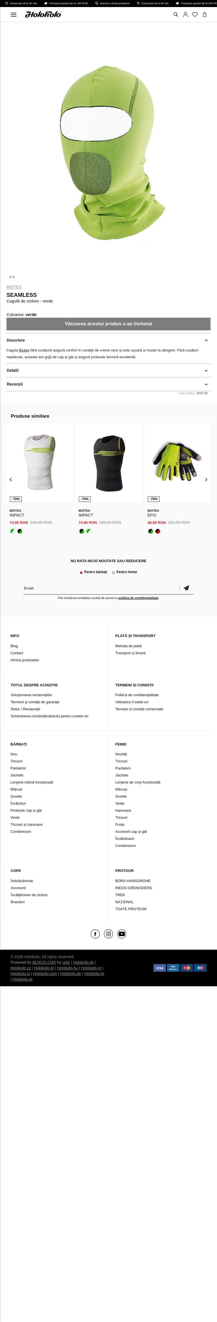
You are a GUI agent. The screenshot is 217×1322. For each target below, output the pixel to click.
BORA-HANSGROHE (133, 881)
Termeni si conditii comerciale (139, 709)
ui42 (66, 962)
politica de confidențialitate (138, 598)
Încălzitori (18, 803)
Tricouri (16, 761)
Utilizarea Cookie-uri (131, 702)
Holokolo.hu (67, 968)
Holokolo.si (20, 973)
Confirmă (186, 588)
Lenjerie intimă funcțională (31, 782)
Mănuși (16, 789)
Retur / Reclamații (25, 709)
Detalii (13, 370)
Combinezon (20, 831)
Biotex (14, 287)
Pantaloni (18, 768)
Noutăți (121, 754)
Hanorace (123, 810)
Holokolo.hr (94, 973)
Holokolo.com (45, 973)
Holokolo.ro (91, 968)
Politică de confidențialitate (137, 695)
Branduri (18, 902)
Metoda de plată (128, 646)
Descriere (16, 340)
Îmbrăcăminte (22, 881)
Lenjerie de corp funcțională (137, 782)
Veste (15, 817)
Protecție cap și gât (26, 810)
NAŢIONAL (124, 902)
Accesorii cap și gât (131, 831)
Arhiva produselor (24, 660)
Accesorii (18, 888)
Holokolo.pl (44, 968)
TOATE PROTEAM (130, 909)
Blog (14, 646)
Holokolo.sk (83, 962)
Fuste (120, 824)
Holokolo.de (70, 973)
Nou (13, 754)
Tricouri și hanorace (26, 824)
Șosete (16, 796)
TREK (120, 895)
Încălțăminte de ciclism (29, 895)
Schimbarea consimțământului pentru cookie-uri (49, 716)
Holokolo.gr (23, 979)
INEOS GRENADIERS (133, 888)
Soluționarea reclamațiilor (31, 695)
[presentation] (10, 479)
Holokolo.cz (20, 968)
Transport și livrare (130, 653)
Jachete (16, 775)
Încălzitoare (124, 838)
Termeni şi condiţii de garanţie (35, 702)
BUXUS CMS (44, 962)
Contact (16, 653)
